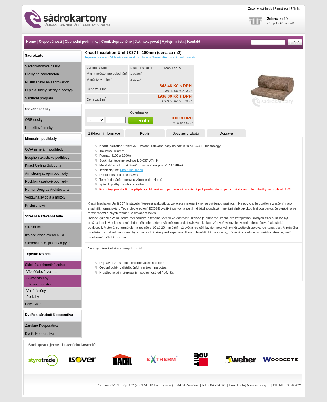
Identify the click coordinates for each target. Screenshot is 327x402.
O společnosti (50, 42)
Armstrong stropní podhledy (46, 173)
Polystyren (33, 304)
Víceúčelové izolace (41, 272)
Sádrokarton (35, 55)
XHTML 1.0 (281, 385)
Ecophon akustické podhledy (47, 158)
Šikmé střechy (37, 278)
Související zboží (185, 133)
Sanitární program (39, 98)
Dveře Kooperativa (39, 334)
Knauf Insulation (40, 284)
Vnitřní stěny (36, 291)
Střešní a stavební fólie (44, 216)
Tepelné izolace (38, 254)
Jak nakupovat (147, 42)
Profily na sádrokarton (42, 74)
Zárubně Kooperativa (41, 326)
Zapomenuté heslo (260, 8)
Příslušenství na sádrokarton (47, 82)
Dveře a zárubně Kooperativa (49, 315)
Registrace (281, 8)
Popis (145, 133)
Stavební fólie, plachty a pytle (47, 243)
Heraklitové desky (39, 128)
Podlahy (32, 297)
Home (31, 42)
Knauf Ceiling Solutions (43, 165)
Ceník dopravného (116, 42)
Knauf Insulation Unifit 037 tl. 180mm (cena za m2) (72, 18)
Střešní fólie (34, 227)
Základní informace (104, 133)
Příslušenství (35, 205)
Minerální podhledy (41, 139)
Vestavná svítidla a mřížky (45, 197)
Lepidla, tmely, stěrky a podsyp (49, 90)
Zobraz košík (277, 19)
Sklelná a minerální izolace (46, 265)
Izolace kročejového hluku (45, 235)
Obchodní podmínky (82, 42)
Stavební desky (37, 109)
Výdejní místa (173, 42)
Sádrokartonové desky (42, 66)
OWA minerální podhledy (44, 149)
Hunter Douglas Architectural (47, 189)
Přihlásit (296, 8)
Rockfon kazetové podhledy (46, 181)
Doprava (226, 133)
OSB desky (33, 120)
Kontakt (193, 42)
